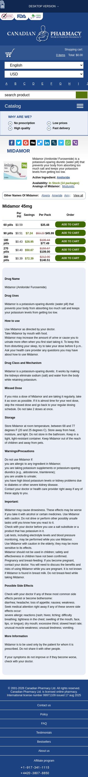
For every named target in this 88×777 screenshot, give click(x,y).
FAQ (44, 723)
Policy (44, 714)
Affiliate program (44, 760)
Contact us (44, 705)
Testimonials (44, 732)
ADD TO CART (70, 224)
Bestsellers (44, 741)
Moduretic (68, 186)
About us (44, 750)
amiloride (63, 177)
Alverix (46, 195)
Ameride (57, 195)
